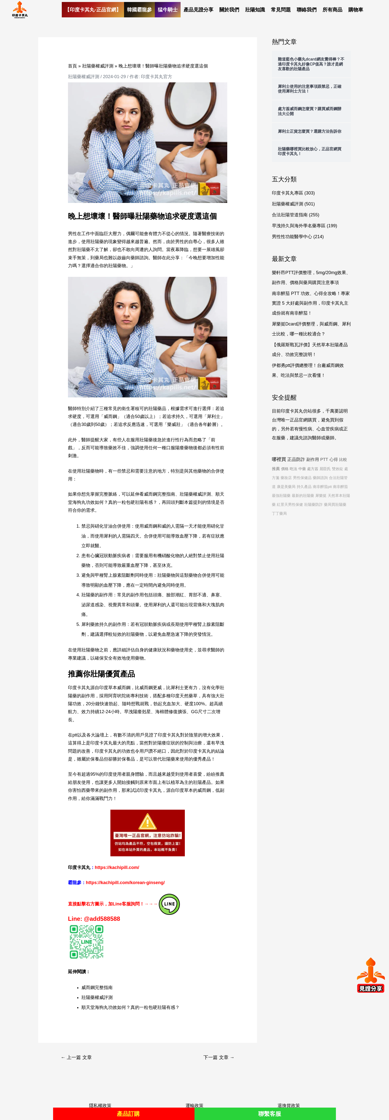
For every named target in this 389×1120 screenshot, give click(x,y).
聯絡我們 (307, 10)
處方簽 (312, 469)
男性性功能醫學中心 (292, 236)
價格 (285, 469)
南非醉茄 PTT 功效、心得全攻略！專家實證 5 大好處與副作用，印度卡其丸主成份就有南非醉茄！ (311, 303)
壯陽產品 (202, 782)
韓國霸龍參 (139, 10)
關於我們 (229, 10)
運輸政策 (194, 1105)
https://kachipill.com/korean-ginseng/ (125, 882)
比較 (343, 459)
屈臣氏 (325, 469)
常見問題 (281, 10)
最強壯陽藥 (281, 496)
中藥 (302, 469)
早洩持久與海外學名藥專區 (298, 225)
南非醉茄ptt (322, 487)
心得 (333, 459)
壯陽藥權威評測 (83, 76)
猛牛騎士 (168, 10)
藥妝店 (286, 478)
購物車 (355, 10)
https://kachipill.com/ (117, 867)
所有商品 (332, 10)
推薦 (276, 469)
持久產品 (304, 487)
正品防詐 (296, 459)
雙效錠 (337, 469)
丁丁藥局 (279, 513)
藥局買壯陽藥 (335, 505)
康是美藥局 (286, 487)
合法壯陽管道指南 (290, 214)
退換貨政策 (289, 1105)
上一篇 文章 (76, 1057)
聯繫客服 (270, 1113)
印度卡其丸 (150, 790)
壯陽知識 (255, 10)
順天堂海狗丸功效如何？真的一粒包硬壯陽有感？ (130, 1007)
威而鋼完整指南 (159, 494)
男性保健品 (302, 478)
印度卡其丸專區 (287, 193)
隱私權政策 (100, 1105)
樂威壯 (174, 424)
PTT (324, 459)
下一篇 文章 (218, 1057)
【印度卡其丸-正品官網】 (93, 10)
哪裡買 (279, 459)
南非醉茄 (340, 487)
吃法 (293, 469)
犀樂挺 (320, 496)
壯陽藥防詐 (313, 505)
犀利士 (213, 416)
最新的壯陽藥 (303, 496)
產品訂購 (128, 1113)
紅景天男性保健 (290, 505)
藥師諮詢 (320, 478)
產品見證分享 (198, 10)
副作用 (312, 459)
